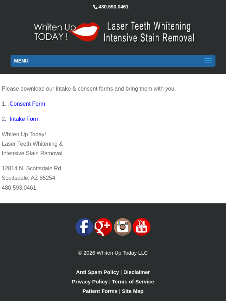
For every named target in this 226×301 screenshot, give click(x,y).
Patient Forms (100, 291)
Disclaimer (136, 272)
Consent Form (27, 104)
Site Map (133, 291)
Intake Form (24, 119)
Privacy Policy (90, 281)
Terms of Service (133, 281)
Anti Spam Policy (97, 272)
